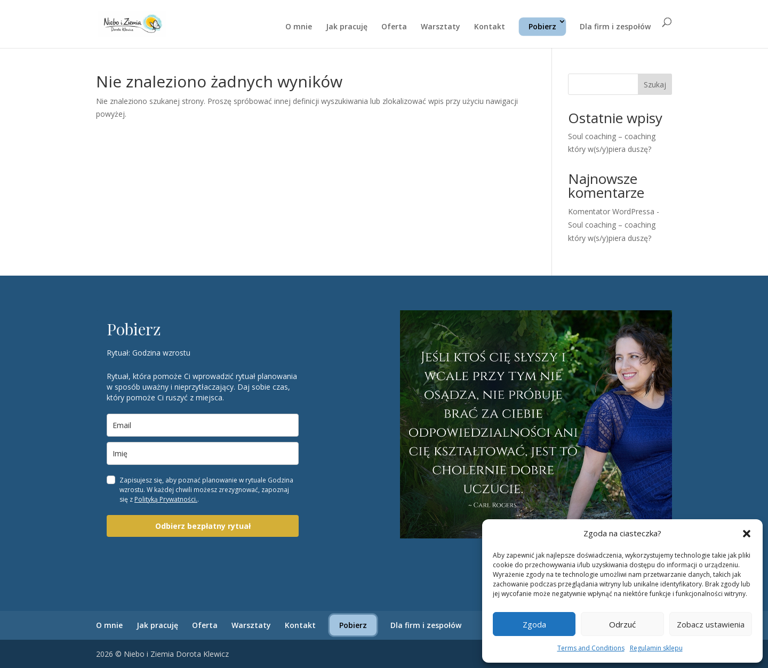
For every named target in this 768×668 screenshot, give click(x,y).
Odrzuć (622, 624)
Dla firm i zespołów (615, 27)
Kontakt (489, 27)
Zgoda (534, 624)
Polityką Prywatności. (165, 499)
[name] (203, 453)
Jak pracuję (346, 27)
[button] (746, 533)
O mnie (298, 27)
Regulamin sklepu (656, 648)
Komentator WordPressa (611, 211)
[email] (203, 425)
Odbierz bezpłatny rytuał (203, 526)
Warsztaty (440, 27)
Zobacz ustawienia (711, 624)
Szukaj (655, 84)
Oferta (394, 27)
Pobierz (542, 26)
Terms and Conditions (591, 648)
